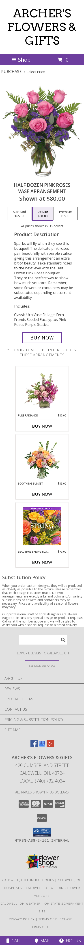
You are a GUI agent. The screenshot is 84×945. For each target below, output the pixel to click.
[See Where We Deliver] (42, 665)
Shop (21, 59)
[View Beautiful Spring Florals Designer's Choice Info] (42, 526)
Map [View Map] (42, 941)
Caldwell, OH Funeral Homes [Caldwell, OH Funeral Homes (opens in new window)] (28, 880)
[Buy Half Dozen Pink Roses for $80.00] (42, 337)
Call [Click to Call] (14, 941)
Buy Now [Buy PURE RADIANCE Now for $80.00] (42, 426)
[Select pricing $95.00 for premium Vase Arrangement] (65, 213)
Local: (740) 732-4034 (42, 781)
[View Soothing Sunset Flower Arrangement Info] (42, 458)
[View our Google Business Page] (42, 745)
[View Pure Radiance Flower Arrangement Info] (42, 390)
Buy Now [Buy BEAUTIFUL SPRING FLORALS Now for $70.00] (42, 562)
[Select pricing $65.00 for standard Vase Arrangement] (19, 213)
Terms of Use (42, 927)
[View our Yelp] (50, 745)
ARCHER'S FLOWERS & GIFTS (42, 27)
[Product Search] (43, 640)
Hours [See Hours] (70, 941)
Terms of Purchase (55, 919)
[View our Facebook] (34, 745)
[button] (42, 832)
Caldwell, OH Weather (21, 903)
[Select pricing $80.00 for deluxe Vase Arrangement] (43, 213)
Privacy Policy (22, 919)
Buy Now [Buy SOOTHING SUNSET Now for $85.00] (42, 494)
